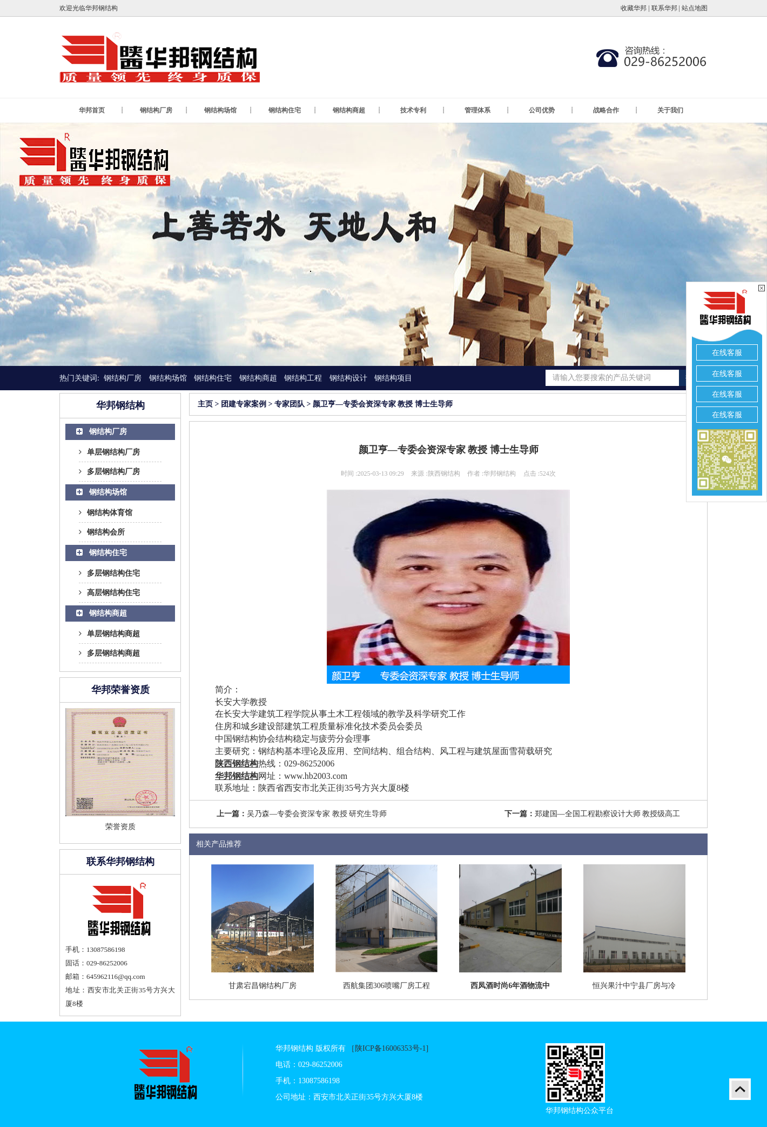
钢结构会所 (102, 532)
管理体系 (487, 110)
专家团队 (289, 404)
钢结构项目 (393, 378)
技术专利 (423, 110)
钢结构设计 (348, 378)
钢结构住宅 (292, 110)
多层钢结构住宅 (109, 573)
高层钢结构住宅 (109, 593)
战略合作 (615, 110)
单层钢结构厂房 (109, 452)
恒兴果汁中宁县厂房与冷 (634, 986)
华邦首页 (101, 110)
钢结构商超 (357, 110)
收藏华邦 (634, 8)
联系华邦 (664, 8)
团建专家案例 (243, 404)
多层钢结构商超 (109, 653)
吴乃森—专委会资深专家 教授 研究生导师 (317, 814)
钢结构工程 (303, 378)
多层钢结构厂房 (109, 472)
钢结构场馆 (228, 110)
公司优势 (551, 110)
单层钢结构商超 (109, 634)
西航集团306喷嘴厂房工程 (386, 986)
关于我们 (670, 110)
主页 (205, 404)
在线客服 (727, 353)
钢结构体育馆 (105, 513)
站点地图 (695, 8)
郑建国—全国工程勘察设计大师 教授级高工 (608, 814)
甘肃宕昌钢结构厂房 (262, 986)
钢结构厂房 (164, 110)
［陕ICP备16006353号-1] (387, 1048)
